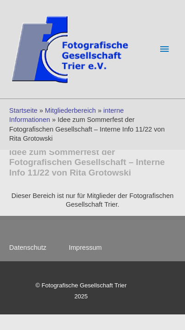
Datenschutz (32, 247)
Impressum (85, 247)
